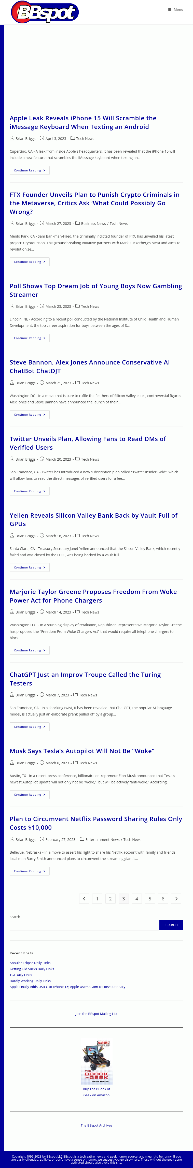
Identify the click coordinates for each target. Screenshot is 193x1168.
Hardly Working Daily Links (30, 981)
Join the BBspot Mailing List (96, 1013)
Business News (93, 223)
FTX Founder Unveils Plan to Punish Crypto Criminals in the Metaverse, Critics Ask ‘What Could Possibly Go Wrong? (95, 203)
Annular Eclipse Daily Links (30, 962)
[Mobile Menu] (175, 9)
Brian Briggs (25, 138)
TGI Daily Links (21, 974)
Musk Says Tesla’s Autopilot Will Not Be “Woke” (82, 751)
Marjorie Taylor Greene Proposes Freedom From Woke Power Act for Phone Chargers (93, 595)
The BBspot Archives (96, 1125)
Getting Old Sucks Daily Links (32, 969)
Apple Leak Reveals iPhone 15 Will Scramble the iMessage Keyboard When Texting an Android (83, 122)
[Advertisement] (96, 62)
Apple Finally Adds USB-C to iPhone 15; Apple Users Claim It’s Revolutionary (67, 986)
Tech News (85, 138)
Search (15, 916)
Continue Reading (32, 171)
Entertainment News (103, 839)
